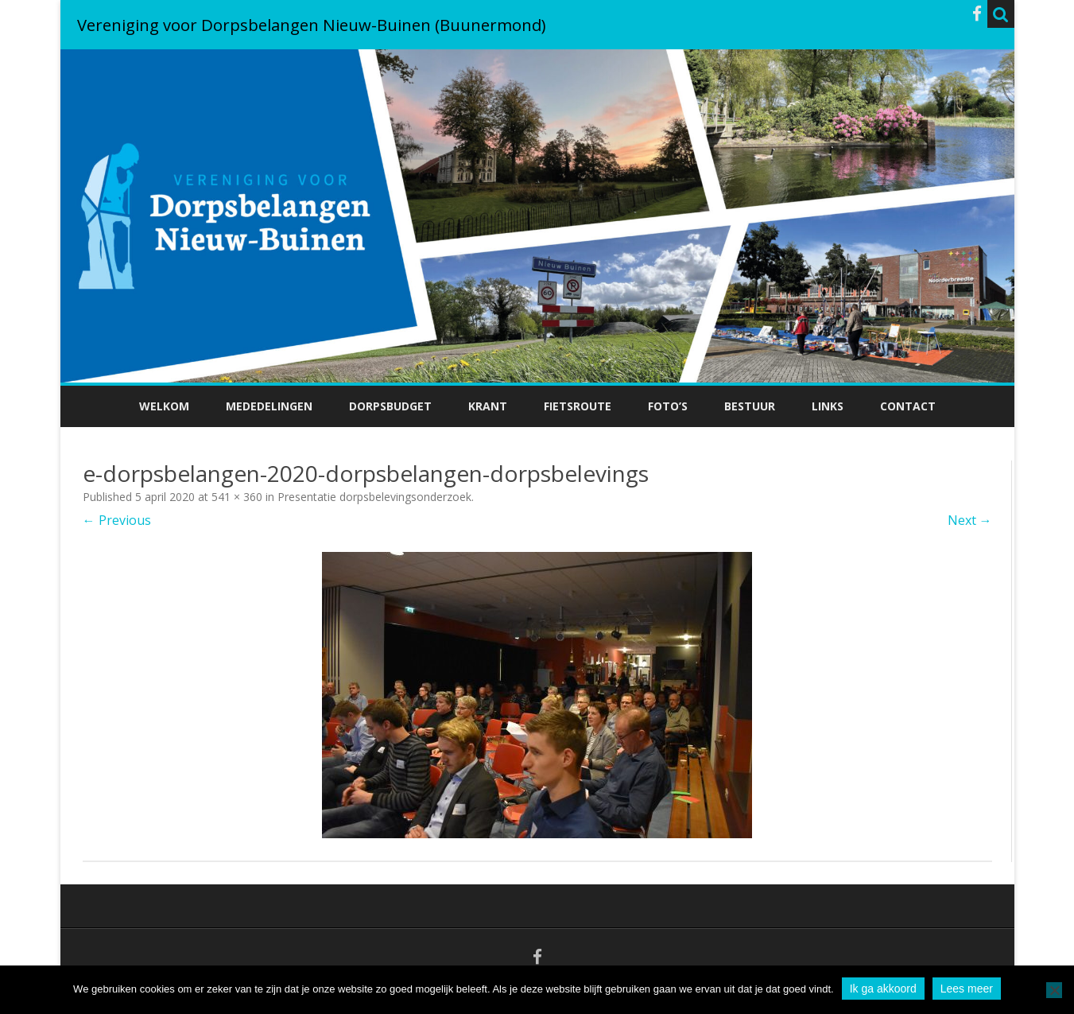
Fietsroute (577, 406)
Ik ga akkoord (883, 988)
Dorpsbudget (390, 406)
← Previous (117, 520)
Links (827, 406)
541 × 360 (236, 496)
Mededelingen (269, 406)
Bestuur (749, 406)
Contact (908, 406)
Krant (487, 406)
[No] (1054, 990)
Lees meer (966, 988)
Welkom (164, 406)
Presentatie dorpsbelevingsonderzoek (374, 496)
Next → (970, 520)
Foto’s (668, 406)
